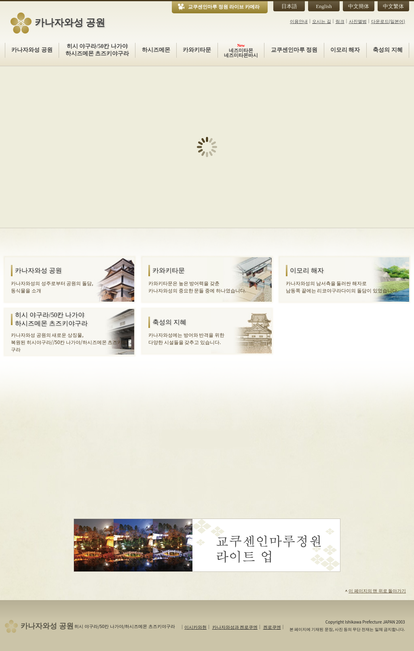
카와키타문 (197, 50)
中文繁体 (393, 6)
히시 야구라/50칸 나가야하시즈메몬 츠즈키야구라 (97, 50)
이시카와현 (195, 627)
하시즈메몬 (156, 50)
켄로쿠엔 (272, 627)
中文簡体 (358, 6)
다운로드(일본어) (388, 21)
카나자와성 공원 (32, 50)
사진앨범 (358, 21)
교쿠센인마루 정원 (294, 50)
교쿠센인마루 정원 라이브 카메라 (224, 7)
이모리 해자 (345, 50)
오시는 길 (321, 21)
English (324, 6)
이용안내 (299, 21)
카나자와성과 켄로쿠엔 (235, 627)
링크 (340, 21)
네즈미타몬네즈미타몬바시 (241, 50)
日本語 (289, 6)
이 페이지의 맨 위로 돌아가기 (375, 590)
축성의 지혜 (388, 50)
